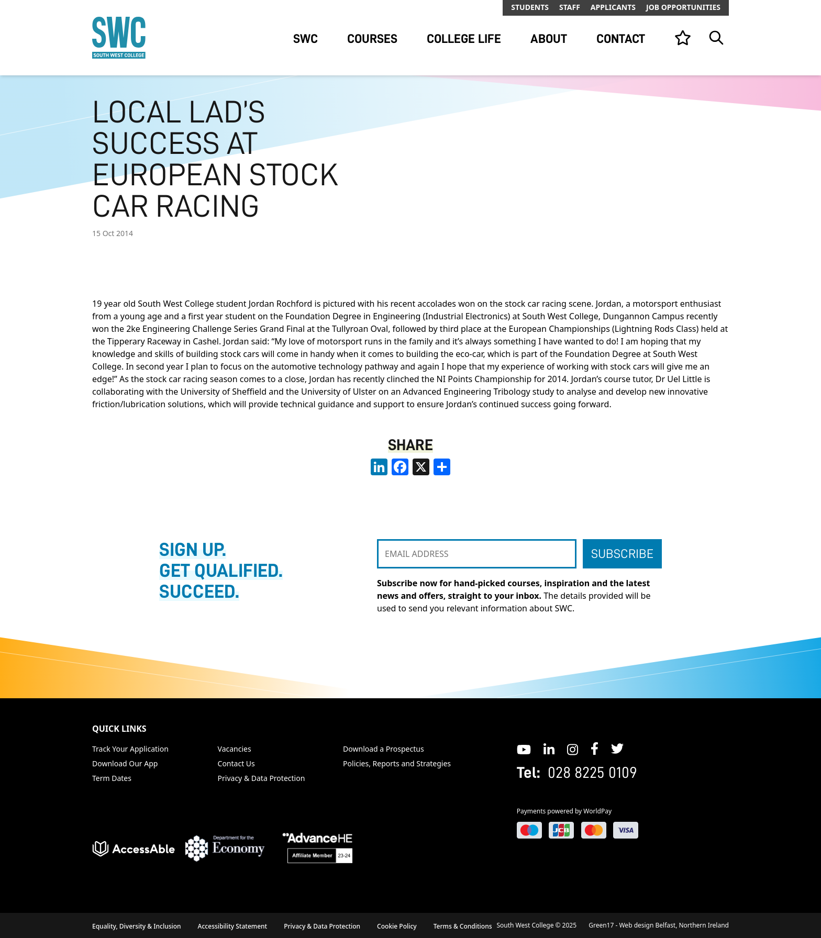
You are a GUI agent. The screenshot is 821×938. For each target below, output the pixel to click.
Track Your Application (130, 749)
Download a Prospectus (383, 749)
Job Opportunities (683, 7)
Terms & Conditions (463, 926)
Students (530, 7)
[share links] (441, 467)
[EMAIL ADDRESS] (476, 553)
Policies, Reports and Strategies (397, 763)
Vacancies (234, 749)
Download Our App (125, 763)
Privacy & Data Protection (261, 778)
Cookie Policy (397, 926)
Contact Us (236, 763)
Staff (569, 7)
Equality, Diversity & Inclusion (136, 926)
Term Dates (111, 778)
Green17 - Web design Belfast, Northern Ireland (659, 925)
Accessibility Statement (233, 926)
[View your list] (682, 37)
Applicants (613, 7)
